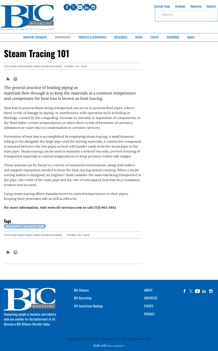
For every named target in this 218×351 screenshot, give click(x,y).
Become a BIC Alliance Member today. (27, 324)
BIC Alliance (81, 290)
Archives (180, 6)
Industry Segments (35, 37)
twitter (191, 291)
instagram (211, 291)
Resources (120, 37)
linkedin (204, 291)
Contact (211, 6)
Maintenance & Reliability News (25, 226)
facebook (184, 291)
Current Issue (162, 6)
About (191, 37)
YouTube (197, 291)
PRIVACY (149, 313)
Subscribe (173, 37)
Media (138, 37)
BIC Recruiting (82, 297)
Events (154, 37)
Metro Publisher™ (116, 346)
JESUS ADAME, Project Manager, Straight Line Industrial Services (34, 66)
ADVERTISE (150, 297)
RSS (8, 79)
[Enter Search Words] (187, 14)
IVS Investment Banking (88, 305)
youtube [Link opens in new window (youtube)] (80, 7)
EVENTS (148, 305)
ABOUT (148, 290)
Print (15, 79)
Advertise (196, 6)
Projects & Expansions (92, 37)
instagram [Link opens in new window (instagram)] (93, 7)
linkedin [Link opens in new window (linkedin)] (86, 7)
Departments (63, 37)
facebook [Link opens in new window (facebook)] (67, 7)
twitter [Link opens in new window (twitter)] (73, 7)
